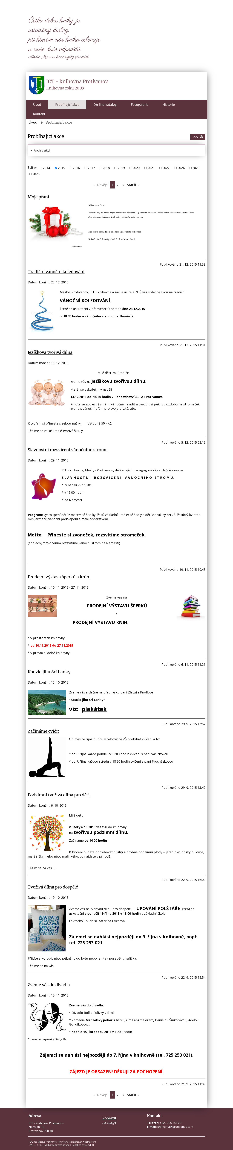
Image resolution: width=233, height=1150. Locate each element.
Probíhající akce (67, 104)
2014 (46, 168)
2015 (61, 168)
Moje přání (38, 196)
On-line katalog (105, 104)
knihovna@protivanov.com (175, 1127)
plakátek (94, 709)
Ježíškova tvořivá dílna (50, 352)
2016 (76, 168)
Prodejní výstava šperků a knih (58, 576)
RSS (197, 137)
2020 (136, 168)
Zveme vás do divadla (49, 984)
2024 (181, 168)
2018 (106, 168)
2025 (195, 168)
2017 (91, 168)
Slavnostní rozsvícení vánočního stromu (68, 449)
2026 (35, 174)
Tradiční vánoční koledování (56, 271)
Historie (169, 104)
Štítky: (32, 167)
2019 (121, 168)
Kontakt (39, 114)
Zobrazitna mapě (109, 1120)
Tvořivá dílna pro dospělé (53, 887)
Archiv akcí (42, 150)
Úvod (37, 104)
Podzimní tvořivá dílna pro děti (59, 794)
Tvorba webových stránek (57, 1144)
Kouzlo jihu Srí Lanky (49, 671)
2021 (151, 168)
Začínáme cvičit (43, 731)
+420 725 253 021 (171, 1123)
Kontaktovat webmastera (83, 1141)
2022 (165, 168)
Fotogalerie (139, 104)
